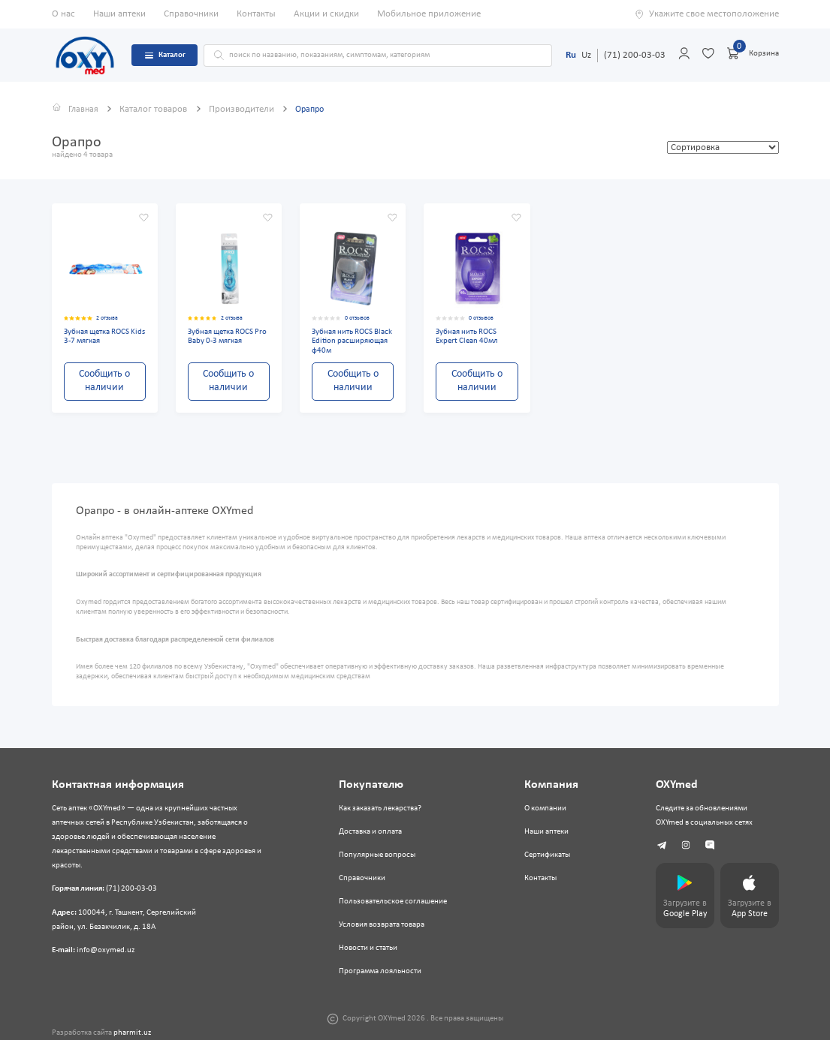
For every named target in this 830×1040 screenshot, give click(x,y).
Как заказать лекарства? (379, 808)
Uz (586, 55)
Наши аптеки (119, 14)
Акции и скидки (326, 14)
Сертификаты (545, 855)
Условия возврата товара (381, 925)
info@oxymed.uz (105, 949)
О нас (63, 14)
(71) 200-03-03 (635, 55)
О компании (543, 808)
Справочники (191, 14)
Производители (245, 109)
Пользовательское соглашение (392, 901)
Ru (571, 55)
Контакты (256, 14)
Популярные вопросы (376, 855)
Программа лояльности (379, 971)
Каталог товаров (157, 109)
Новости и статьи (367, 948)
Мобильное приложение (429, 14)
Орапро (313, 109)
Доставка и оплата (369, 832)
